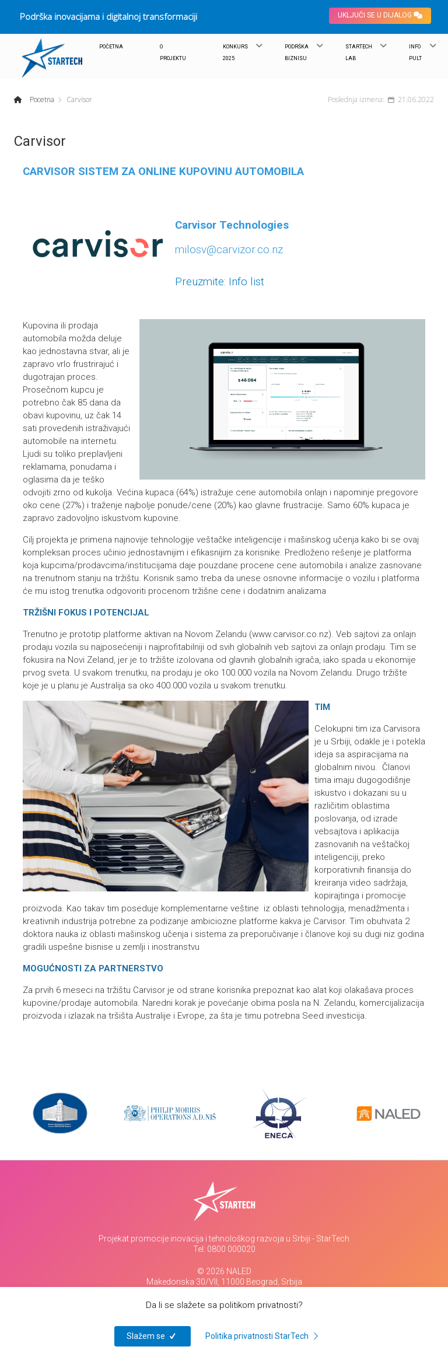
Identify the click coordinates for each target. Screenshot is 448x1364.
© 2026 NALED (224, 1271)
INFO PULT (415, 52)
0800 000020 (231, 1249)
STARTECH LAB (358, 52)
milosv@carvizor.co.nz (229, 249)
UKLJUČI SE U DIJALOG (380, 15)
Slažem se (152, 1336)
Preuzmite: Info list (219, 281)
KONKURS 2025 (235, 52)
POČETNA (111, 47)
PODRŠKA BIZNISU (297, 52)
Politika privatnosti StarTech (263, 1336)
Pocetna (41, 99)
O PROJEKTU (173, 52)
